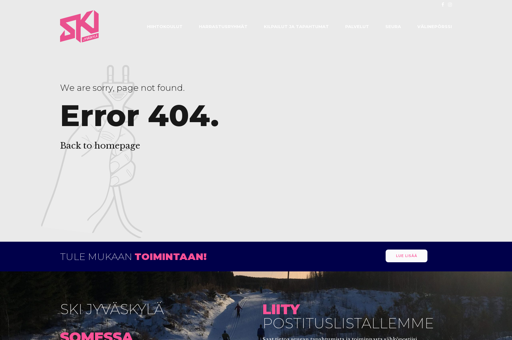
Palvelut (357, 26)
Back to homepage (100, 145)
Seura (393, 26)
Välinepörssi (434, 26)
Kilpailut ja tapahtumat (296, 26)
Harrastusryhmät (223, 26)
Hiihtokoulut (165, 26)
